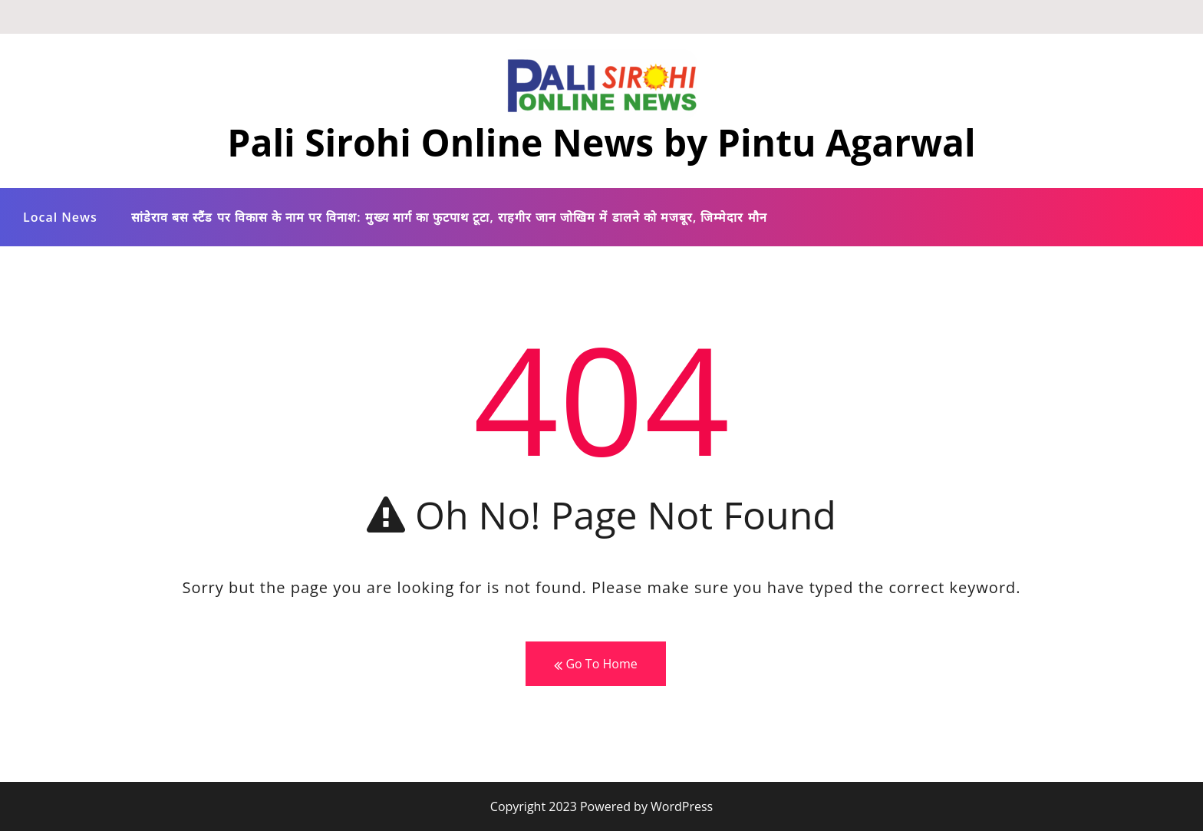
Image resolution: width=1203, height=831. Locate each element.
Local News (60, 217)
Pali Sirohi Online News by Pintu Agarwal (601, 142)
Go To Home (595, 664)
